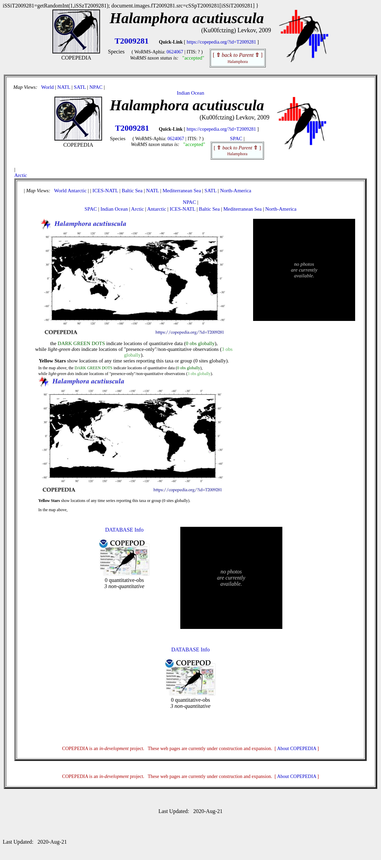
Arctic (20, 175)
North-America (235, 190)
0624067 (175, 51)
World (47, 87)
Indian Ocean (190, 93)
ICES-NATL (105, 190)
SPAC (236, 138)
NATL (63, 87)
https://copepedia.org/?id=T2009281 (221, 42)
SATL (80, 87)
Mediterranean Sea (182, 190)
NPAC (96, 87)
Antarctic (77, 190)
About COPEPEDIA (296, 748)
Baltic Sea (132, 190)
